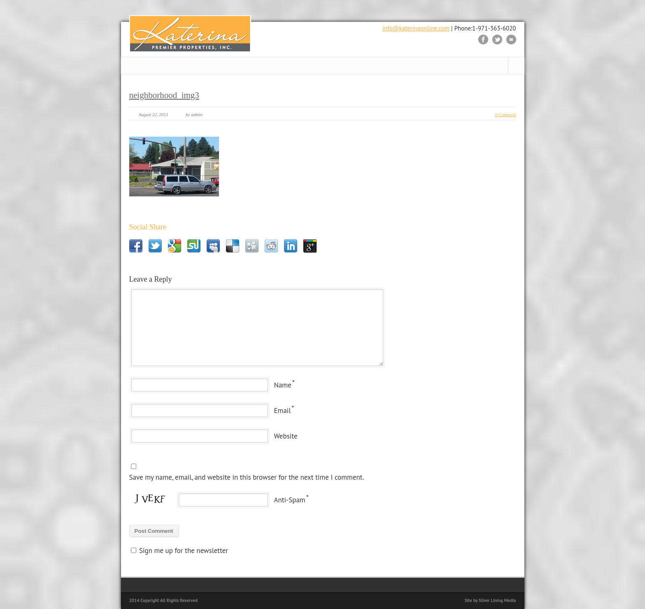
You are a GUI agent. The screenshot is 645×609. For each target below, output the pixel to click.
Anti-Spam (289, 499)
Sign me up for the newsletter (179, 550)
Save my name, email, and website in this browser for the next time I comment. (246, 477)
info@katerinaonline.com (415, 28)
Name (282, 385)
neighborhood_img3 (164, 95)
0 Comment (505, 114)
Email (282, 410)
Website (286, 436)
